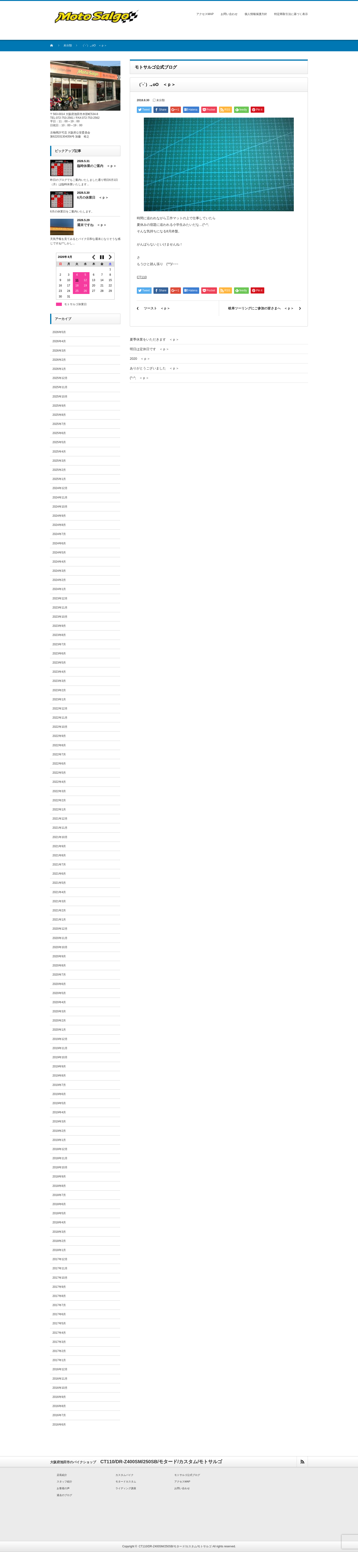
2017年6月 (59, 1314)
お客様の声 (63, 1488)
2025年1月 (59, 479)
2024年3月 (59, 570)
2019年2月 (59, 1130)
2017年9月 (59, 1286)
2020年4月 (59, 1002)
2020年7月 (59, 974)
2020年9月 (59, 956)
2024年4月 (59, 561)
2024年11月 (59, 497)
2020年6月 (59, 984)
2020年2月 (59, 1020)
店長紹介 (62, 1475)
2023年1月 (59, 699)
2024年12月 (59, 488)
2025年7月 (59, 424)
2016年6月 (59, 1424)
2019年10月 (59, 1057)
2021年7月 (59, 864)
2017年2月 (59, 1351)
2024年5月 (59, 552)
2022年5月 (59, 772)
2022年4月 (59, 781)
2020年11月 (59, 938)
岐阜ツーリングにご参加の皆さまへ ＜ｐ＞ (261, 308)
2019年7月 (59, 1085)
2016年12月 (59, 1369)
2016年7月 (59, 1415)
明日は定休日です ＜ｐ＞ (149, 349)
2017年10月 (59, 1277)
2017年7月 (59, 1305)
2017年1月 (59, 1360)
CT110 (142, 277)
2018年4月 (59, 1222)
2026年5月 (59, 332)
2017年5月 (59, 1323)
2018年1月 (59, 1250)
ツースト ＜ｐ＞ (157, 308)
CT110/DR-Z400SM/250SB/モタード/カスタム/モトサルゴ (175, 1546)
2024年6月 (59, 543)
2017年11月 (59, 1268)
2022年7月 (59, 754)
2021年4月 (59, 892)
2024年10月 (59, 506)
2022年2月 (59, 800)
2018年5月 (59, 1213)
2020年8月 (59, 965)
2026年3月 (59, 350)
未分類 (67, 45)
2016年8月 (59, 1406)
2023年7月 (59, 644)
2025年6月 (59, 433)
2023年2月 (59, 690)
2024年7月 (59, 534)
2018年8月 (59, 1186)
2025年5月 (59, 442)
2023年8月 (59, 635)
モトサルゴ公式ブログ (187, 1475)
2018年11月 (59, 1158)
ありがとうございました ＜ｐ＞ (154, 368)
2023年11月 (59, 607)
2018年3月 (59, 1231)
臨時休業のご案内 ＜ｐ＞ (96, 166)
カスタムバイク (125, 1475)
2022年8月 (59, 745)
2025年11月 (59, 387)
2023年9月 (59, 625)
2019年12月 (59, 1039)
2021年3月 (59, 901)
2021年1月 (59, 919)
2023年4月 (59, 671)
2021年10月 (59, 837)
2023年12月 (59, 598)
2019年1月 (59, 1140)
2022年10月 (59, 726)
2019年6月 (59, 1094)
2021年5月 (59, 882)
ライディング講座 (126, 1488)
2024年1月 (59, 589)
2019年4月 (59, 1112)
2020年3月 (59, 1011)
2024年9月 (59, 515)
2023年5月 (59, 662)
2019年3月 (59, 1121)
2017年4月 (59, 1332)
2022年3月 (59, 791)
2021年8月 (59, 855)
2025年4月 (59, 451)
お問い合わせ (229, 14)
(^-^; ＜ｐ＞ (139, 378)
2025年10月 (59, 396)
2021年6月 (59, 873)
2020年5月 (59, 993)
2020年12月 (59, 928)
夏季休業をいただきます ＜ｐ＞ (154, 339)
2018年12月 (59, 1149)
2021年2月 (59, 910)
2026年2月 (59, 359)
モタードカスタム (126, 1481)
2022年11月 (59, 717)
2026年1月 (59, 369)
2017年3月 (59, 1342)
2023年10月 (59, 616)
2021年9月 (59, 846)
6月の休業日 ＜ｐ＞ (92, 197)
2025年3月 (59, 460)
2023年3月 (59, 681)
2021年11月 (59, 827)
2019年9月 (59, 1066)
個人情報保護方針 (256, 14)
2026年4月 (59, 341)
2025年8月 (59, 414)
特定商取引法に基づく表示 (291, 14)
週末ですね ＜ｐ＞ (92, 225)
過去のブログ (64, 1495)
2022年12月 (59, 708)
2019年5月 (59, 1103)
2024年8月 (59, 525)
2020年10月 (59, 947)
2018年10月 (59, 1167)
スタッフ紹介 (64, 1481)
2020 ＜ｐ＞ (140, 358)
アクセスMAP (205, 14)
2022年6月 (59, 763)
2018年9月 (59, 1176)
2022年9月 (59, 736)
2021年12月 (59, 818)
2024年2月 (59, 580)
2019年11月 (59, 1048)
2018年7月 (59, 1195)
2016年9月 (59, 1397)
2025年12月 (59, 378)
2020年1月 (59, 1029)
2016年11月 (59, 1378)
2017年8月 (59, 1296)
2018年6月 (59, 1204)
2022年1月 (59, 809)
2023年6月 (59, 653)
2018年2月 (59, 1241)
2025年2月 (59, 470)
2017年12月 (59, 1259)
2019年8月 (59, 1075)
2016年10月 (59, 1387)
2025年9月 (59, 405)
